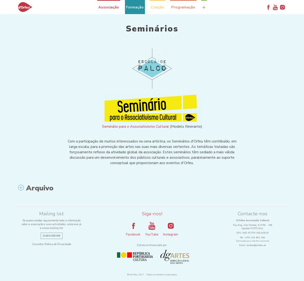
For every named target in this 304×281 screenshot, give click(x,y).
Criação (157, 7)
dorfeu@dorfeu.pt (256, 245)
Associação (108, 7)
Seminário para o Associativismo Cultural (135, 126)
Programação (183, 7)
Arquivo (35, 188)
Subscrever (51, 236)
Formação (135, 7)
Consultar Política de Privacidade (51, 244)
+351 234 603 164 (254, 237)
